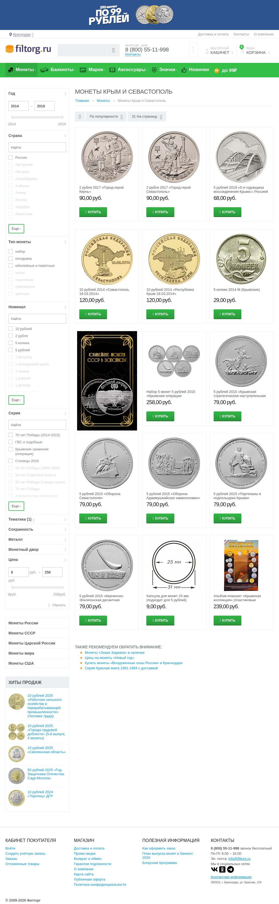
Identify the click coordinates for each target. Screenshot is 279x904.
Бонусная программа (159, 863)
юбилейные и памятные (35, 266)
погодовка (23, 258)
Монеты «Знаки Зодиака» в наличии (114, 652)
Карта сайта (83, 874)
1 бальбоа (23, 357)
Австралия (24, 165)
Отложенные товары (22, 864)
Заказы (11, 859)
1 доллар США (27, 392)
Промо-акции (84, 853)
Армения (22, 221)
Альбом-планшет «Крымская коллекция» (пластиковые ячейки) (237, 600)
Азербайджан (26, 179)
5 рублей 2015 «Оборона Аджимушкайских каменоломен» (173, 496)
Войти (10, 848)
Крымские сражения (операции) (31, 451)
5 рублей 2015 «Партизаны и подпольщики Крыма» (237, 496)
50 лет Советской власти (35, 475)
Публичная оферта (89, 879)
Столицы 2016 (27, 461)
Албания (22, 186)
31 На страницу (147, 117)
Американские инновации (36, 496)
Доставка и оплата (213, 34)
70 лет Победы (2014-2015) (37, 435)
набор (20, 251)
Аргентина (23, 214)
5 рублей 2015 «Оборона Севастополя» (99, 496)
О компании (264, 34)
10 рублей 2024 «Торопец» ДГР (40, 794)
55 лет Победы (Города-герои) (40, 482)
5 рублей (22, 350)
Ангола (21, 200)
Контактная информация (231, 877)
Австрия (22, 172)
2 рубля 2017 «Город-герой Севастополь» (168, 189)
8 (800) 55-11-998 (147, 50)
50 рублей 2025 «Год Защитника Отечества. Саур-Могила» (46, 774)
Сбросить (59, 605)
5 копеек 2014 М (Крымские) (237, 290)
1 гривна (22, 371)
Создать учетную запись (25, 853)
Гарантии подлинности (92, 864)
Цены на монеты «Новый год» (109, 658)
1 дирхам (22, 378)
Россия (21, 157)
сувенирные (25, 287)
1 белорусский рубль (32, 364)
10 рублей (23, 329)
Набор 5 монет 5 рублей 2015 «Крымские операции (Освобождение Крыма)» (170, 396)
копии (20, 273)
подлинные (24, 280)
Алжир (20, 193)
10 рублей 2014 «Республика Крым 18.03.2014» (170, 292)
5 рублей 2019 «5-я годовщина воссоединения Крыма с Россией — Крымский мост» (241, 191)
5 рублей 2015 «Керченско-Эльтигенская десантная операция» (101, 600)
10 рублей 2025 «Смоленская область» (47, 750)
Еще (16, 229)
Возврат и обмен (87, 859)
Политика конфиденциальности (100, 884)
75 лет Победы (27, 489)
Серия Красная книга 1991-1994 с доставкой (121, 668)
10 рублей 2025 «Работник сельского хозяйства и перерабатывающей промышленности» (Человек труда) (45, 706)
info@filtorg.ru (239, 859)
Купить (94, 212)
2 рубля (21, 336)
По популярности (106, 117)
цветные (22, 294)
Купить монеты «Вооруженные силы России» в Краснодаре (134, 663)
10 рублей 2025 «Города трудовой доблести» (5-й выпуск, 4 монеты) (46, 732)
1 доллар (22, 385)
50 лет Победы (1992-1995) (37, 468)
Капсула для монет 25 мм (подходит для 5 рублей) (167, 598)
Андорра (22, 207)
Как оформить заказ (158, 848)
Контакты (241, 34)
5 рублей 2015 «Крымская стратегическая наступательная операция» (240, 396)
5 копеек (22, 343)
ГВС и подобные (28, 442)
